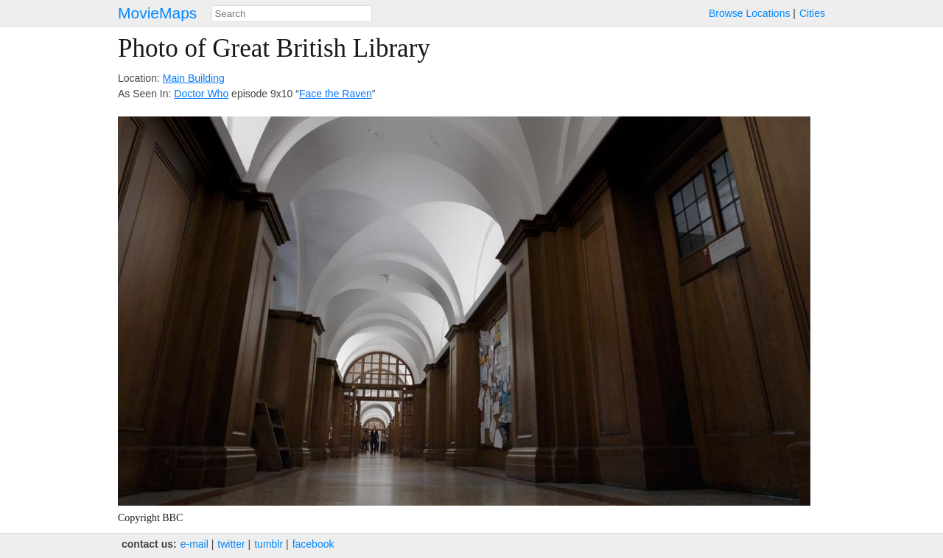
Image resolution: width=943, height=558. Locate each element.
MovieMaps (157, 13)
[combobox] (291, 13)
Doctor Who (201, 94)
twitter (231, 544)
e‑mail (194, 544)
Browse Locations (749, 13)
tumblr (268, 544)
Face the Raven (335, 94)
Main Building (194, 78)
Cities (812, 13)
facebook (313, 544)
